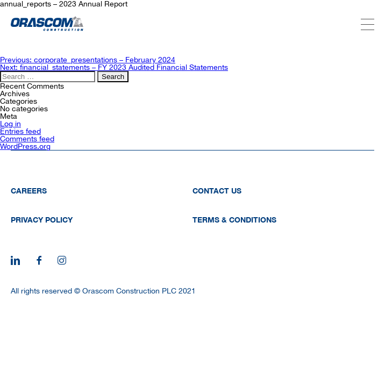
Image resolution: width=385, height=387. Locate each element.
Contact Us (216, 190)
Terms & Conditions (234, 219)
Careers (29, 190)
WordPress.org (25, 146)
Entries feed (20, 131)
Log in (10, 123)
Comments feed (27, 138)
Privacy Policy (42, 219)
